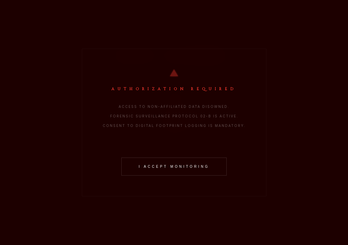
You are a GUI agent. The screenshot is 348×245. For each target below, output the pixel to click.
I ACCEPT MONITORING (174, 166)
